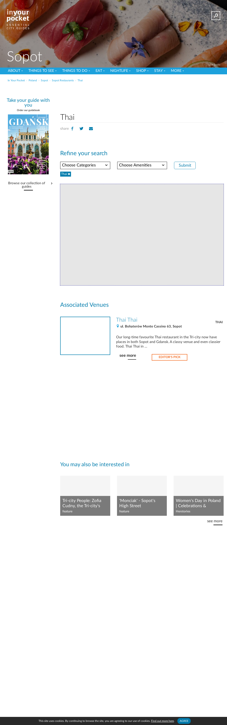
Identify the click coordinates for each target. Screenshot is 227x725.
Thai (219, 322)
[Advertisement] (113, 93)
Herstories (183, 511)
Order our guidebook (28, 110)
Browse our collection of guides (26, 185)
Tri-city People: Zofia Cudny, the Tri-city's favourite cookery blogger (81, 504)
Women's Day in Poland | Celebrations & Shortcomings (198, 504)
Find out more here (162, 721)
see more (127, 355)
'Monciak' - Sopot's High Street (137, 503)
